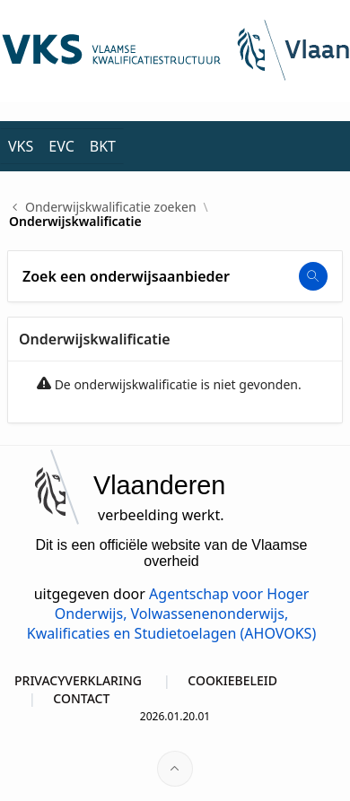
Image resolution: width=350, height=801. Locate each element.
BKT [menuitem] (103, 146)
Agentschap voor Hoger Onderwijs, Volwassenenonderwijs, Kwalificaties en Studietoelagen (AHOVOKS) (171, 613)
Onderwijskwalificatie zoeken (111, 207)
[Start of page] (175, 769)
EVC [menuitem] (61, 146)
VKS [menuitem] (20, 146)
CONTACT (81, 698)
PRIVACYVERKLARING (78, 680)
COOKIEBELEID (232, 680)
